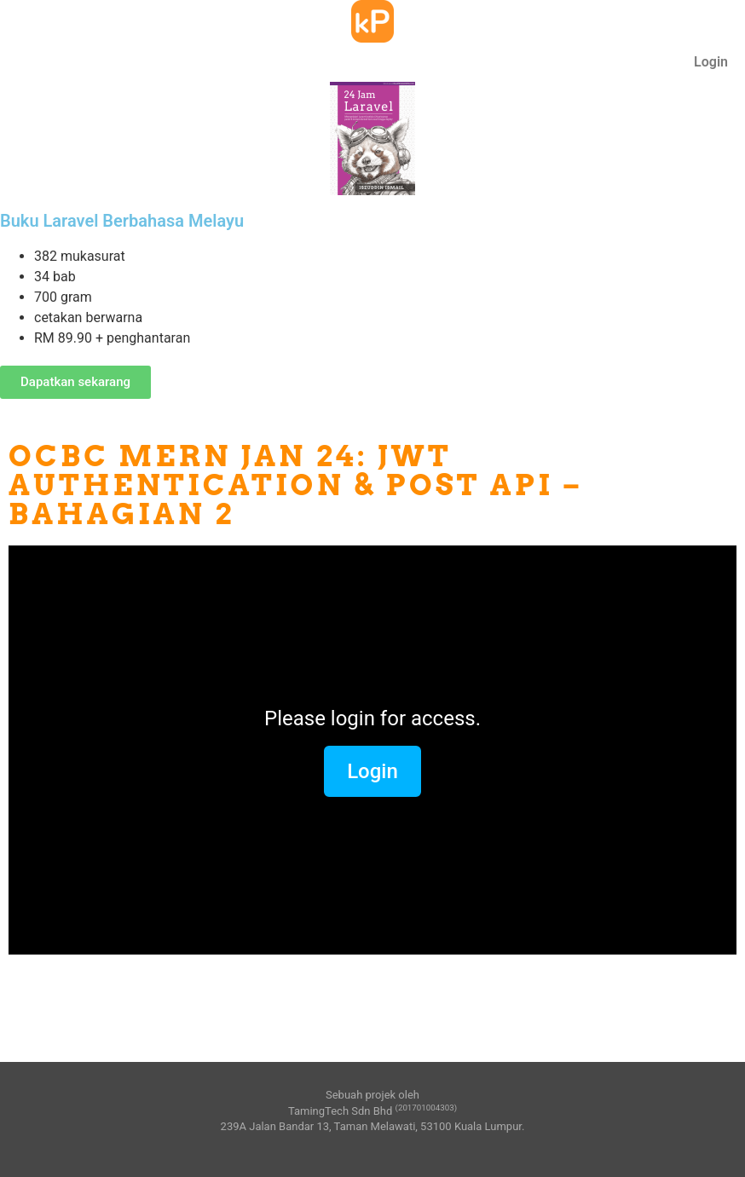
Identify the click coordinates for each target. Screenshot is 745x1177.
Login (711, 62)
